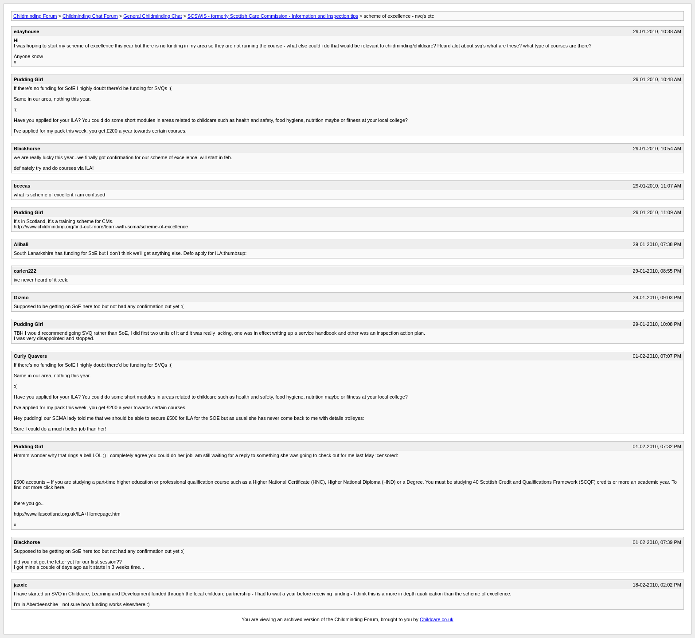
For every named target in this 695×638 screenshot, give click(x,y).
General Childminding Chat (152, 16)
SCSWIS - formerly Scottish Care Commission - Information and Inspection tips (272, 16)
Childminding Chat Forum (90, 16)
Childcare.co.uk (436, 619)
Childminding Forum (35, 16)
